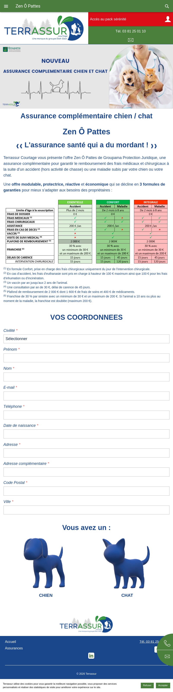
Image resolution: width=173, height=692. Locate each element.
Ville (7, 501)
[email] (86, 396)
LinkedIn (91, 656)
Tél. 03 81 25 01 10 (130, 31)
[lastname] (86, 357)
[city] (86, 510)
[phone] (86, 415)
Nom (7, 368)
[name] (86, 376)
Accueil (10, 642)
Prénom (10, 349)
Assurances (14, 648)
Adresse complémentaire (24, 463)
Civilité (9, 330)
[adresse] (86, 452)
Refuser (147, 685)
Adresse (10, 444)
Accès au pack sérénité (108, 19)
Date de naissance (19, 425)
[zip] (86, 490)
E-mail (131, 40)
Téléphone (12, 406)
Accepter (163, 685)
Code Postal (14, 482)
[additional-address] (86, 471)
